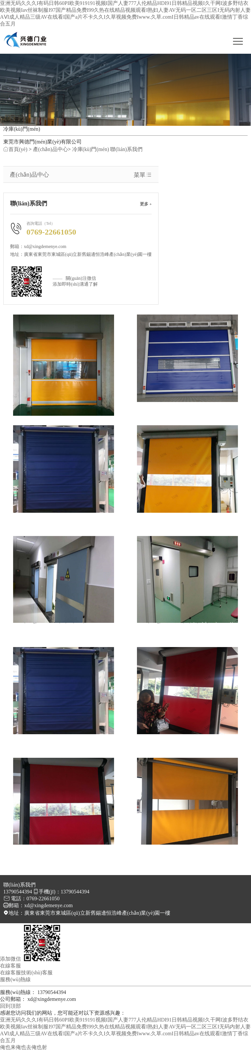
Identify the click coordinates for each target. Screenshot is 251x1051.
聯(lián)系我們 (126, 149)
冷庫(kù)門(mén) (90, 149)
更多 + (146, 203)
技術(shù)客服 (37, 972)
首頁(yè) (15, 149)
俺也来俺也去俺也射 (23, 1047)
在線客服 (10, 972)
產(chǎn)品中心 (50, 149)
